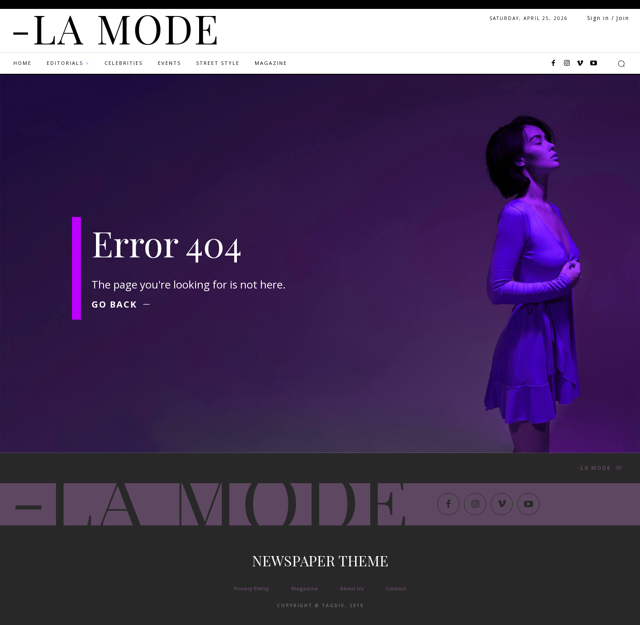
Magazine (304, 588)
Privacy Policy (251, 588)
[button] (621, 64)
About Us (352, 588)
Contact (396, 588)
